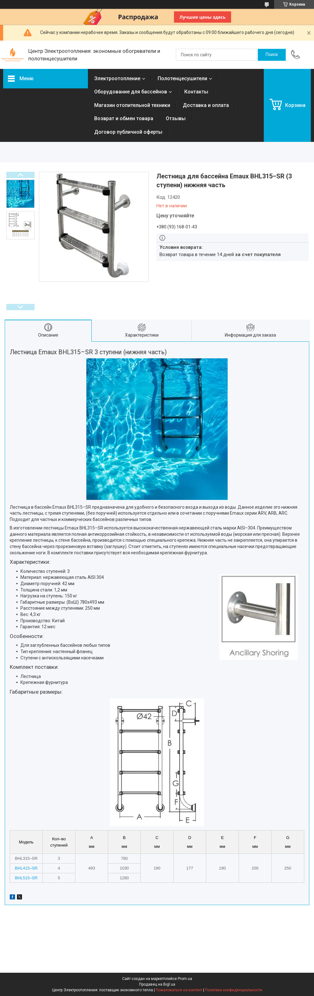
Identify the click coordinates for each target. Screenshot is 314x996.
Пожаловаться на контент (179, 990)
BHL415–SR (26, 868)
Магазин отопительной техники (132, 105)
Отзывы (176, 118)
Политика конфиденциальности (233, 990)
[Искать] (272, 55)
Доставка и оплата (206, 105)
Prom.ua (185, 978)
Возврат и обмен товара (123, 118)
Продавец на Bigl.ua (157, 984)
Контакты (196, 92)
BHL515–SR (26, 878)
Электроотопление (117, 78)
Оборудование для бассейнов (130, 92)
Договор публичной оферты (128, 132)
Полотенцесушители (182, 78)
